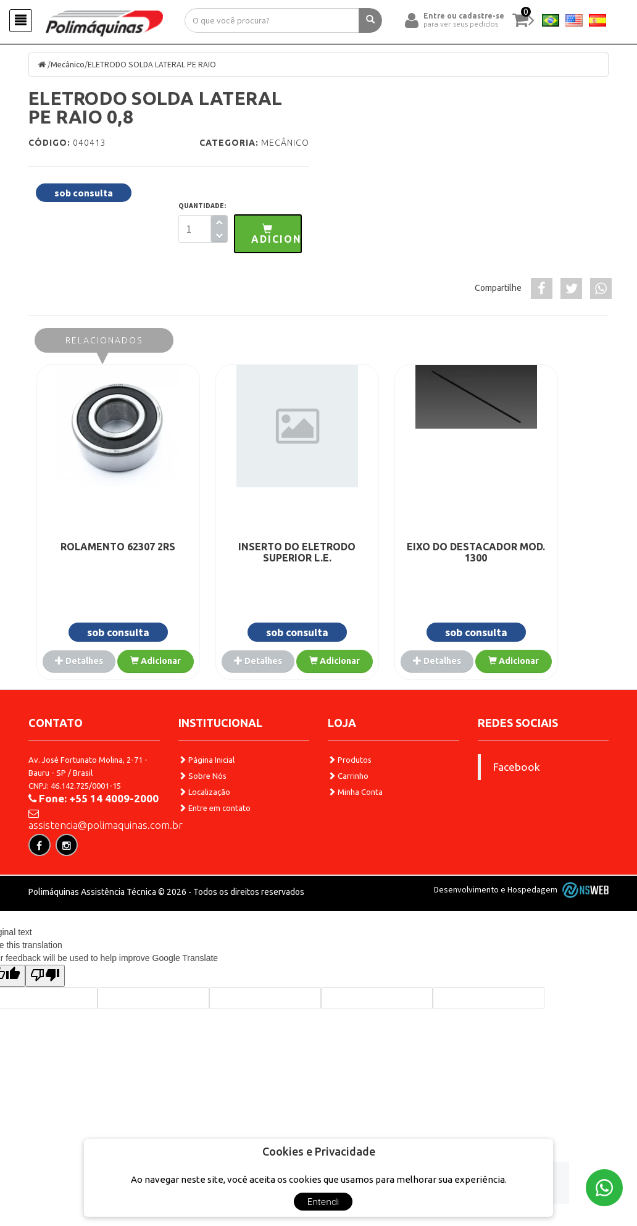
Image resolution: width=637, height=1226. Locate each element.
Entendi (323, 1201)
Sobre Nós (202, 803)
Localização (204, 819)
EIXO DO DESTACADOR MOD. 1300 (391, 551)
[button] (268, 234)
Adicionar (101, 689)
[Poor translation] (45, 1027)
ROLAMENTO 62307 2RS (101, 546)
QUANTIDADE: (202, 206)
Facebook (516, 794)
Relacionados (104, 340)
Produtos (350, 787)
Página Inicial (206, 787)
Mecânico (69, 65)
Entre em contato (214, 835)
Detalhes (101, 660)
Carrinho (348, 803)
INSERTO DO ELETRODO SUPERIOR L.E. (246, 551)
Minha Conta (355, 819)
